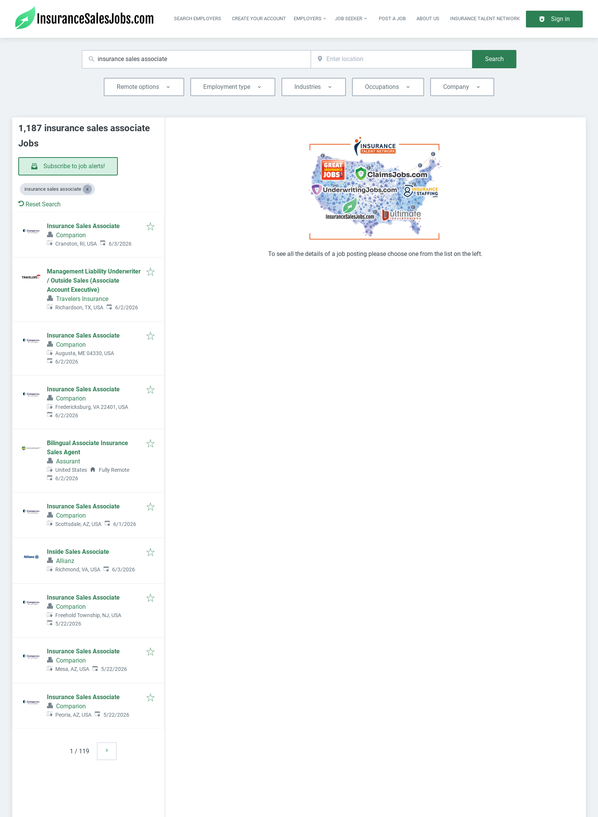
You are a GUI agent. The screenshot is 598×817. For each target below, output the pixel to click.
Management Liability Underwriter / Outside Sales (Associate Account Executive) (94, 280)
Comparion (71, 235)
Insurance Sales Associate (83, 226)
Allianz (65, 561)
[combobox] (196, 59)
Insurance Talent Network (485, 18)
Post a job (392, 18)
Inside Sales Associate (78, 551)
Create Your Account (259, 18)
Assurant (68, 461)
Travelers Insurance (82, 298)
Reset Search (39, 204)
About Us (427, 18)
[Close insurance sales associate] (87, 189)
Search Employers (197, 18)
